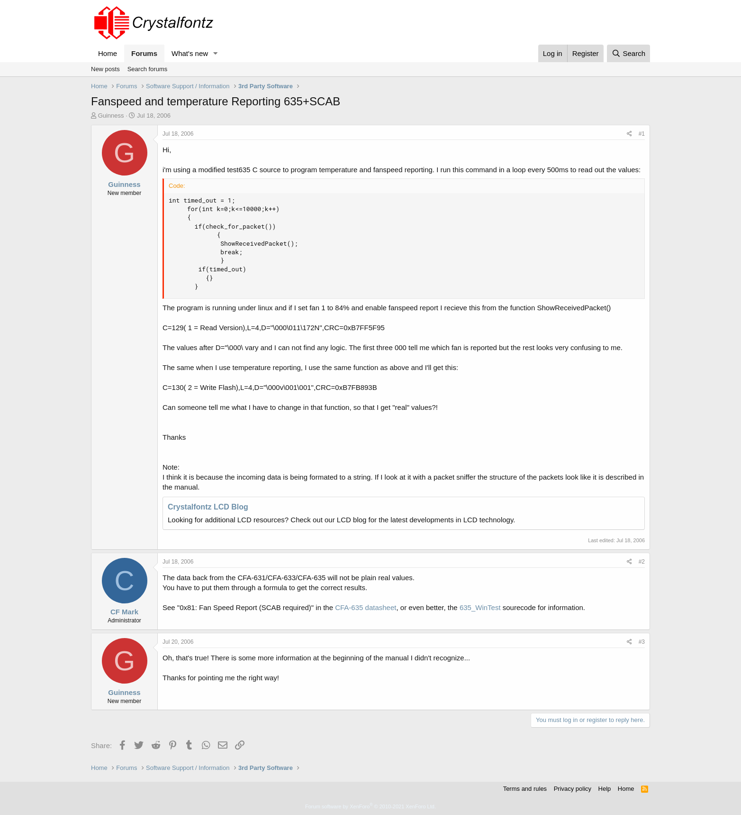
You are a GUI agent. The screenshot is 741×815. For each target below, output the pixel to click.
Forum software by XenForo (370, 806)
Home (107, 53)
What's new (190, 53)
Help (604, 788)
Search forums (147, 69)
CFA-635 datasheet (365, 607)
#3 (642, 642)
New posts (105, 69)
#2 (642, 561)
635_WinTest (480, 607)
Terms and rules (525, 788)
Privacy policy (572, 788)
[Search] (628, 53)
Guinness (111, 115)
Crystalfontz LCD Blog (208, 507)
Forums (144, 53)
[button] (215, 53)
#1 (642, 133)
